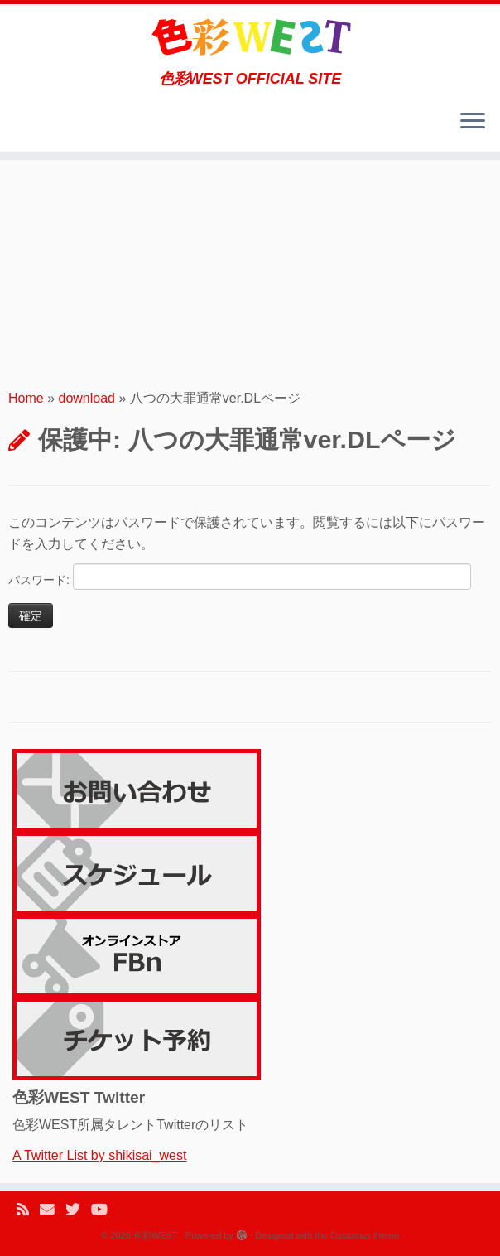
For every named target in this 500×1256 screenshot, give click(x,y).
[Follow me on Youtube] (104, 1210)
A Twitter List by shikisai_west (99, 1155)
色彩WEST (155, 1235)
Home (26, 398)
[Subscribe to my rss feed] (28, 1210)
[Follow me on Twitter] (78, 1210)
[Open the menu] (472, 121)
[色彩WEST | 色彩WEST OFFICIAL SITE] (250, 37)
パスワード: (239, 576)
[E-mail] (52, 1210)
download (87, 398)
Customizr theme (364, 1235)
